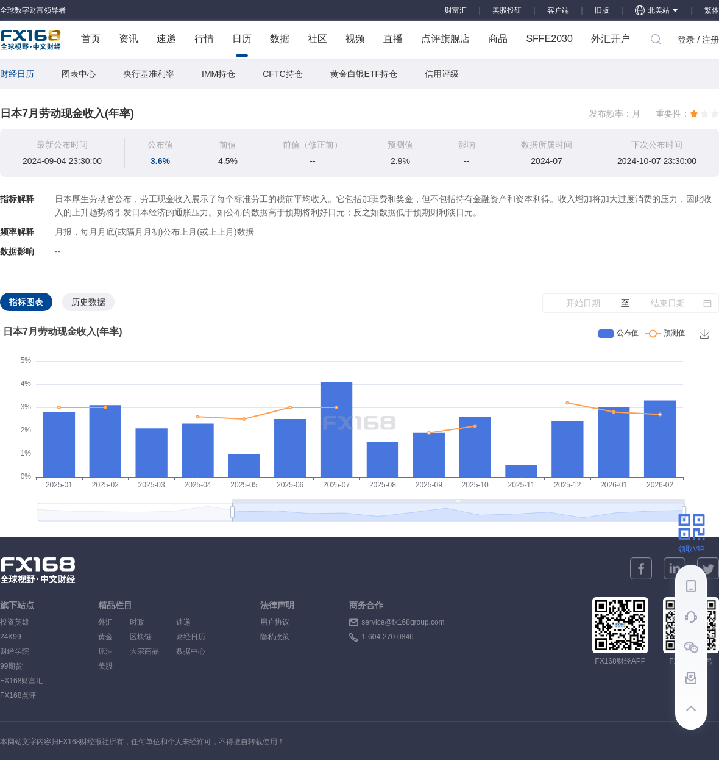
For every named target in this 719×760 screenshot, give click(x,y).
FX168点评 (18, 695)
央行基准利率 (148, 74)
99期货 (11, 666)
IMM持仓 (218, 74)
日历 (242, 45)
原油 (105, 651)
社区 (317, 39)
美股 (105, 666)
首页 (91, 39)
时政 (144, 622)
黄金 (105, 637)
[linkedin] (674, 568)
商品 (498, 39)
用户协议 (274, 622)
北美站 (657, 10)
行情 (204, 39)
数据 (279, 39)
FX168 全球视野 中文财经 (31, 39)
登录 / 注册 (698, 40)
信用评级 (442, 74)
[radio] (694, 113)
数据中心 (190, 651)
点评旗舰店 (445, 39)
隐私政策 (274, 637)
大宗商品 (144, 651)
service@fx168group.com (402, 622)
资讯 (128, 39)
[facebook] (641, 568)
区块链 (144, 637)
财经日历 (17, 74)
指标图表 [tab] (26, 302)
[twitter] (708, 568)
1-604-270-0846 (387, 637)
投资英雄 (14, 622)
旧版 (602, 10)
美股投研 (507, 10)
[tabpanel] (359, 425)
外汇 (105, 622)
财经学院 (14, 651)
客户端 (558, 10)
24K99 (10, 637)
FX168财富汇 (21, 680)
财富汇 (456, 10)
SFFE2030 (549, 39)
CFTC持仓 (282, 74)
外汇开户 (610, 39)
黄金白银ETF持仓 (363, 74)
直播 (393, 39)
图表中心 (79, 74)
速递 (166, 39)
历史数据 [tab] (88, 302)
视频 (355, 39)
